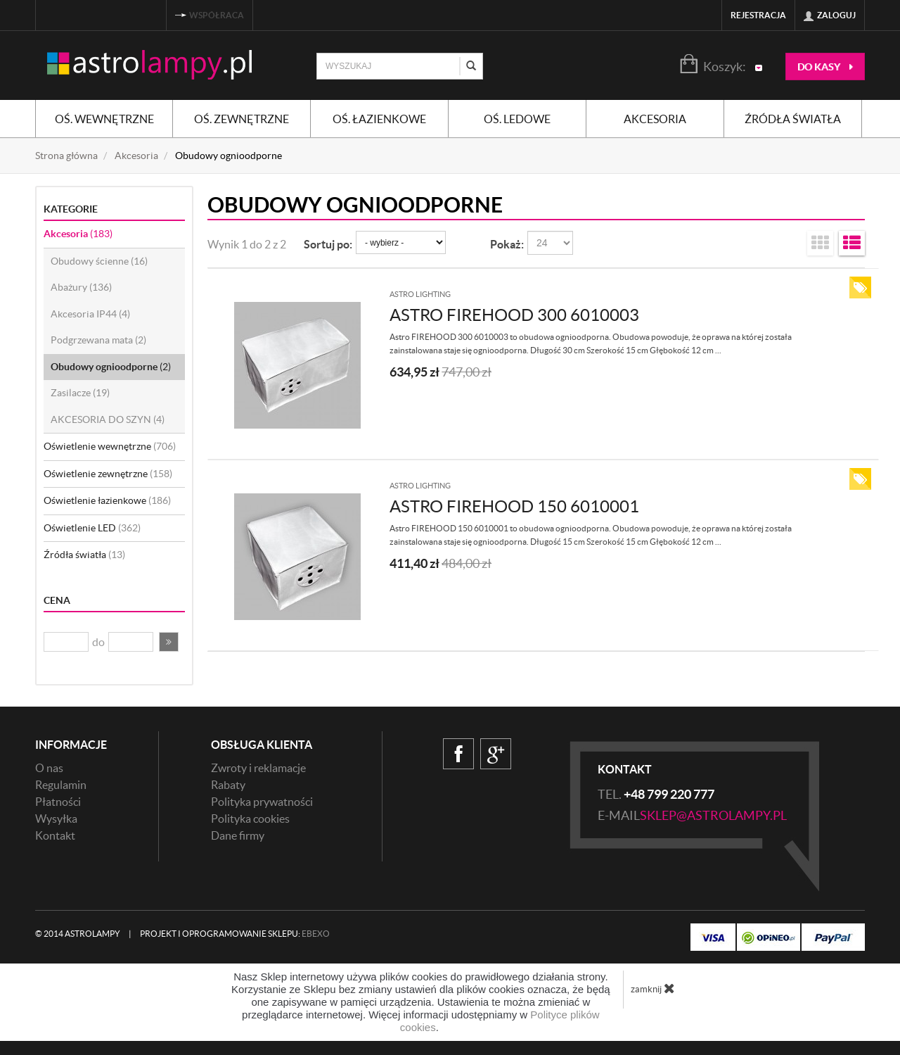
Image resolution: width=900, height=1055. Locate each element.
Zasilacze (80, 392)
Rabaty (228, 784)
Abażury (81, 287)
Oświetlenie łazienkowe (107, 500)
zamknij (653, 988)
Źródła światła (793, 119)
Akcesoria (655, 119)
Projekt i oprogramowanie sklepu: (235, 933)
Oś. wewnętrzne (104, 119)
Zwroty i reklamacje (258, 768)
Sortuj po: (328, 244)
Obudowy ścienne (99, 261)
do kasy (825, 66)
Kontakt (55, 835)
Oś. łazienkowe (379, 119)
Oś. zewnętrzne (241, 119)
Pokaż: (507, 244)
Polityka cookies (250, 818)
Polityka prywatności (262, 801)
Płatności (58, 801)
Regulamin (60, 784)
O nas (49, 768)
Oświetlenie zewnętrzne (108, 473)
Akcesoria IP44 (90, 314)
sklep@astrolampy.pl (713, 815)
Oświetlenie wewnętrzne (110, 446)
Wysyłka (56, 818)
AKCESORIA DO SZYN (108, 419)
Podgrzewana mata (98, 340)
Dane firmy (237, 835)
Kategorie (71, 209)
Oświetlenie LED (92, 527)
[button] (169, 642)
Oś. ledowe (517, 119)
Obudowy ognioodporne (111, 366)
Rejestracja (758, 15)
